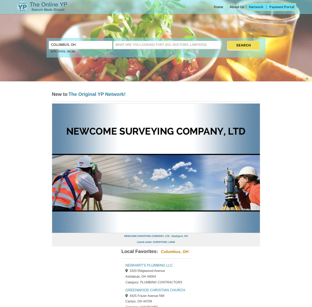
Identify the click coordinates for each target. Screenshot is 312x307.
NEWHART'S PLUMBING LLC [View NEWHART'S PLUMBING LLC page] (149, 265)
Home (218, 7)
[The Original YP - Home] (34, 11)
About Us (237, 7)
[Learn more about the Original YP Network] (97, 94)
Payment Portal (281, 7)
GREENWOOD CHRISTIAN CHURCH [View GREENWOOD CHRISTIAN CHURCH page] (155, 290)
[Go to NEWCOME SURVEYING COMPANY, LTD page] (156, 238)
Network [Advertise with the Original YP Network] (256, 7)
